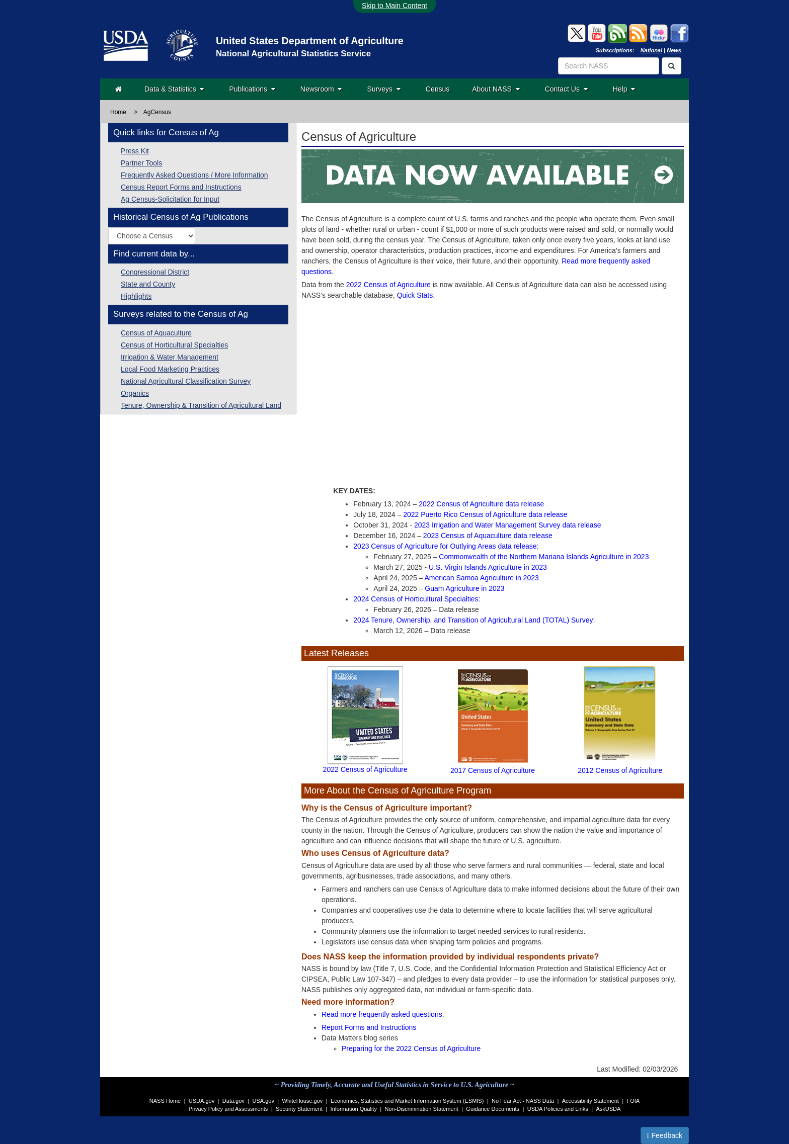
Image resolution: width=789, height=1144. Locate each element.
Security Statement (299, 1109)
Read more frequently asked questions (382, 1014)
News (674, 50)
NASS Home (165, 1101)
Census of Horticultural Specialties (174, 345)
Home (118, 112)
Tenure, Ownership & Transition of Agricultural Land (201, 405)
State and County (148, 284)
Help (624, 89)
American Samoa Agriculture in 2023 (482, 578)
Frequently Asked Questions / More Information (194, 175)
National (651, 50)
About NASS (495, 89)
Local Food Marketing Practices (170, 369)
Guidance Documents (492, 1109)
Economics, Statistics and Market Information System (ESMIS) (407, 1101)
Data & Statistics (174, 89)
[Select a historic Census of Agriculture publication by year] (151, 235)
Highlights (136, 296)
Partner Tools (141, 163)
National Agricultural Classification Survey (186, 381)
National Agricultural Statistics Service (293, 53)
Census (437, 89)
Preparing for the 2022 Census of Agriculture (411, 1048)
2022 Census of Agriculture (388, 285)
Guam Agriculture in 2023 (464, 588)
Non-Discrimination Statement (421, 1109)
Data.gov (233, 1101)
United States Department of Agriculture (310, 40)
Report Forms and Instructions (369, 1027)
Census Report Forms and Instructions (181, 187)
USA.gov (263, 1101)
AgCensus (157, 112)
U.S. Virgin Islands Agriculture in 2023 (488, 567)
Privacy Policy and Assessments (228, 1109)
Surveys (383, 89)
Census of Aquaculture (156, 333)
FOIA (633, 1101)
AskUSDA (608, 1109)
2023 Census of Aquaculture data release (488, 536)
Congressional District (155, 272)
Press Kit (135, 151)
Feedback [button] (665, 1135)
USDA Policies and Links (557, 1109)
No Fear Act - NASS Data (523, 1101)
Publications (252, 89)
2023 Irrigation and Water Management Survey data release (507, 525)
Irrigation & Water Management (169, 357)
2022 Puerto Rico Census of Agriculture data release (485, 514)
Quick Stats (415, 295)
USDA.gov (201, 1101)
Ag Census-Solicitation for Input (170, 199)
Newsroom (321, 89)
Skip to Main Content (394, 6)
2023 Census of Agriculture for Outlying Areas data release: (445, 546)
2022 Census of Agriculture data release (481, 504)
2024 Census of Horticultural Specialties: (416, 599)
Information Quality (354, 1109)
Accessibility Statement (590, 1101)
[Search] (671, 65)
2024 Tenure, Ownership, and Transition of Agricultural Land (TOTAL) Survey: (474, 620)
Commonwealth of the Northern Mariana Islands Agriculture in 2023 (544, 557)
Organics (135, 393)
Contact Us (566, 89)
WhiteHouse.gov (302, 1101)
